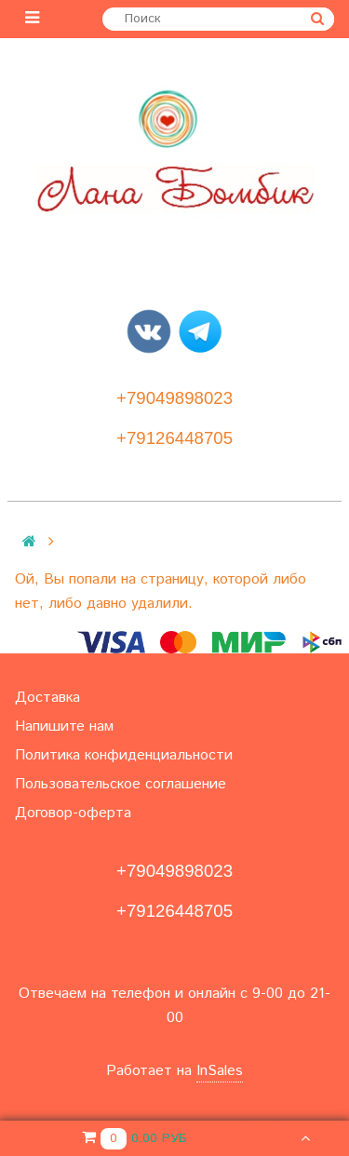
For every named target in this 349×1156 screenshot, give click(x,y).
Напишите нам (64, 726)
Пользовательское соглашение (120, 784)
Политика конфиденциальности (124, 755)
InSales (219, 1071)
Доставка (47, 697)
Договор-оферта (73, 813)
